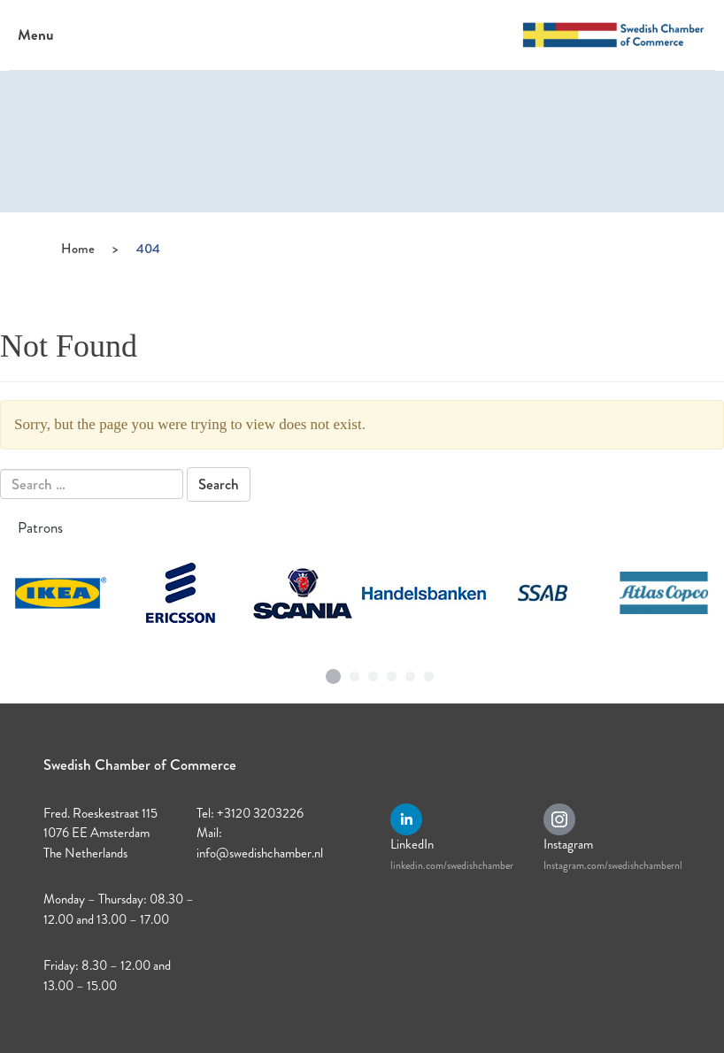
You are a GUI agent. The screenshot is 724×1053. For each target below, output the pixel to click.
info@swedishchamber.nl (259, 853)
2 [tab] (355, 672)
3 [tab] (373, 672)
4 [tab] (392, 672)
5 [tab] (410, 672)
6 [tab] (429, 672)
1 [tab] (333, 670)
